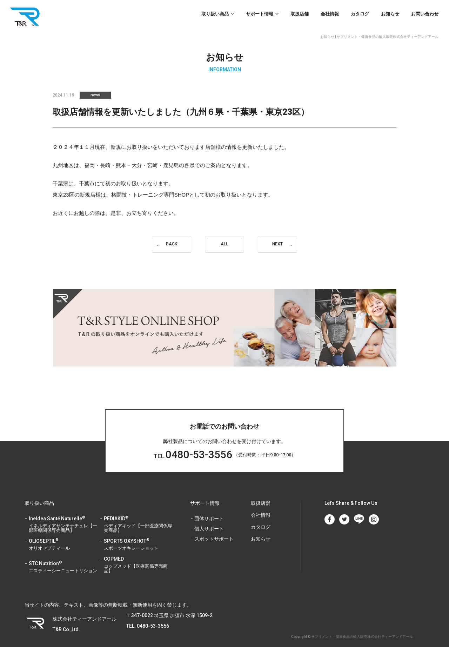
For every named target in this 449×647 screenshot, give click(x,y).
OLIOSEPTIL (63, 535)
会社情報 (330, 13)
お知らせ (390, 13)
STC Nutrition (63, 558)
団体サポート (209, 509)
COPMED (138, 556)
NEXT (277, 244)
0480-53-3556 (192, 446)
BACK (171, 244)
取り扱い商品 (215, 13)
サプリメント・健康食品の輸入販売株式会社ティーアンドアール (362, 627)
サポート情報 (259, 13)
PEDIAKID (138, 515)
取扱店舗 (299, 13)
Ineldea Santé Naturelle (63, 515)
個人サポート (209, 519)
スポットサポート (214, 530)
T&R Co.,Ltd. (26, 16)
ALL (224, 244)
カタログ (360, 13)
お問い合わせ (424, 13)
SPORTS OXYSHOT (138, 535)
